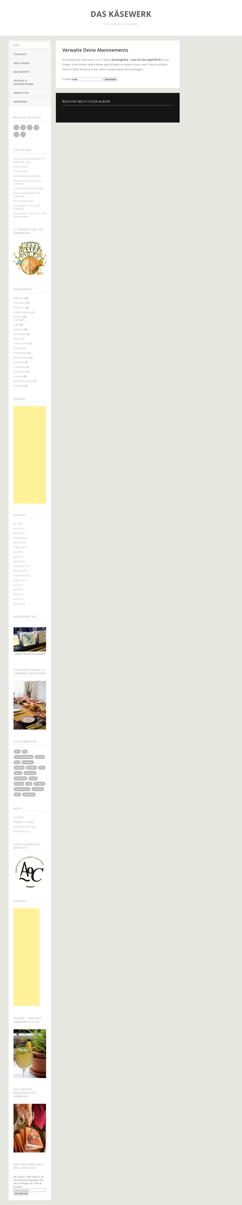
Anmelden (19, 817)
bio (24, 751)
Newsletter (21, 92)
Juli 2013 (18, 584)
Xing (23, 134)
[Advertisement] (30, 455)
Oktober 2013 (21, 570)
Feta (17, 762)
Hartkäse (18, 376)
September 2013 (22, 575)
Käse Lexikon (21, 63)
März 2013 (19, 603)
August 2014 (20, 547)
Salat (29, 783)
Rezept (33, 778)
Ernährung (19, 385)
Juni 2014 (18, 551)
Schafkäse (19, 362)
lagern (18, 773)
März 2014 (19, 561)
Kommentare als (25, 826)
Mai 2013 (18, 594)
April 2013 (19, 598)
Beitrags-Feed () (24, 822)
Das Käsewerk (121, 14)
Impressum (20, 101)
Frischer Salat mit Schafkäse (28, 188)
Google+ (30, 127)
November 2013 (22, 566)
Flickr (36, 127)
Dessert (18, 348)
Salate (17, 319)
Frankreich (28, 762)
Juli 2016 (18, 523)
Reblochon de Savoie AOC (27, 176)
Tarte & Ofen (21, 343)
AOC (17, 751)
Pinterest (16, 134)
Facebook (23, 127)
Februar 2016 (21, 537)
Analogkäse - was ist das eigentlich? (27, 207)
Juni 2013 (18, 589)
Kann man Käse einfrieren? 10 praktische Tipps (29, 160)
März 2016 (19, 533)
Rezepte (18, 316)
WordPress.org (21, 831)
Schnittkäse (20, 371)
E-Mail (66, 79)
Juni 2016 (18, 528)
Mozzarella (30, 773)
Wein (17, 794)
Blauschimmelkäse (23, 381)
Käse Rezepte (22, 71)
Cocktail (39, 757)
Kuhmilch (31, 767)
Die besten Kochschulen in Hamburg (27, 182)
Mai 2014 (18, 556)
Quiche (17, 338)
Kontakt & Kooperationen (23, 82)
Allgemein (19, 298)
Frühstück (19, 329)
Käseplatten (20, 334)
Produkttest (20, 778)
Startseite (20, 54)
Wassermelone (22, 789)
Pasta (17, 324)
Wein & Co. (19, 307)
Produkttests (20, 352)
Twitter (16, 127)
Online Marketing (22, 312)
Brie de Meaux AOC (24, 200)
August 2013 (20, 580)
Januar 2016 (20, 542)
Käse (42, 767)
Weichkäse (19, 302)
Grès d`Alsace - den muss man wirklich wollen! (30, 215)
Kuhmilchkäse (21, 357)
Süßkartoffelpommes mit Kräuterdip (27, 195)
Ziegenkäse (20, 366)
